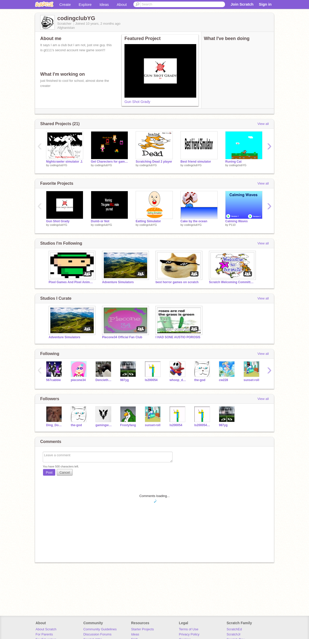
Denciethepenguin (104, 380)
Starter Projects (142, 629)
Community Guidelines (100, 629)
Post (49, 472)
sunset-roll (251, 380)
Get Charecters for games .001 (109, 161)
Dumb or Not (100, 221)
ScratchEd (234, 629)
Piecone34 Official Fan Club (122, 337)
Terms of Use (189, 629)
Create (65, 4)
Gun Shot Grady (137, 102)
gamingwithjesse (104, 425)
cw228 (223, 380)
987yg (124, 380)
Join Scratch (242, 4)
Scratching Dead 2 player (154, 161)
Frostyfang (128, 425)
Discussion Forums (97, 634)
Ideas (104, 4)
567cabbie (53, 380)
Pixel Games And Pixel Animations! (71, 282)
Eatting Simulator (148, 221)
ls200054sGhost (202, 425)
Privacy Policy (189, 634)
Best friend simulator (195, 161)
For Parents (44, 634)
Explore (85, 4)
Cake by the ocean (193, 221)
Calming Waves (236, 221)
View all (263, 124)
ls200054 (151, 380)
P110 (232, 224)
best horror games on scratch (177, 282)
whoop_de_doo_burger (178, 380)
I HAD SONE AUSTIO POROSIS (178, 337)
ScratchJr (234, 634)
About (122, 4)
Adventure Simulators (118, 282)
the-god (199, 380)
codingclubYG (58, 165)
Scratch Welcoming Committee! (232, 282)
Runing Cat (233, 161)
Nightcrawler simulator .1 (64, 161)
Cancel (65, 472)
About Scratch (46, 629)
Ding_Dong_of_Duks (54, 425)
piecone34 (78, 380)
